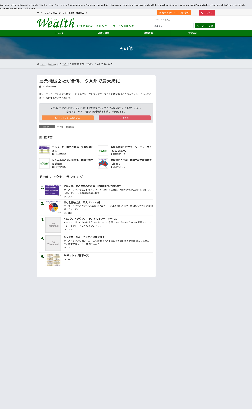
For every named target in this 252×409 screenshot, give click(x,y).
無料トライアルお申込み (68, 118)
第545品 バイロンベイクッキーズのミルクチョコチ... (195, 111)
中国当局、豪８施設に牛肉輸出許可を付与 (195, 123)
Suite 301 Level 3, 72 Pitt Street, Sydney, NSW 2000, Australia (65, 374)
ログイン (207, 12)
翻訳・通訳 (167, 374)
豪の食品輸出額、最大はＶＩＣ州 (82, 203)
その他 (60, 127)
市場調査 (167, 363)
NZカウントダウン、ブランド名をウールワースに (90, 219)
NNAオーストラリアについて (175, 386)
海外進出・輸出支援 (171, 368)
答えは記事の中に (201, 219)
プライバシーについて (69, 344)
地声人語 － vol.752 (173, 159)
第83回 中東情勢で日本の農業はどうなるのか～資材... (196, 99)
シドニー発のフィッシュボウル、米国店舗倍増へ (195, 135)
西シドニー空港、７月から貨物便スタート (86, 238)
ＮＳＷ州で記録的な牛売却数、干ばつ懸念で (195, 87)
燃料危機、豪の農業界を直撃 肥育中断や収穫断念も (93, 187)
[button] (65, 365)
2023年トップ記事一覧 (76, 256)
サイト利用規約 (46, 344)
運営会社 (165, 357)
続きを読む (204, 184)
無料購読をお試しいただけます (108, 111)
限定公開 (70, 127)
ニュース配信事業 (170, 380)
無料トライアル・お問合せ (174, 12)
